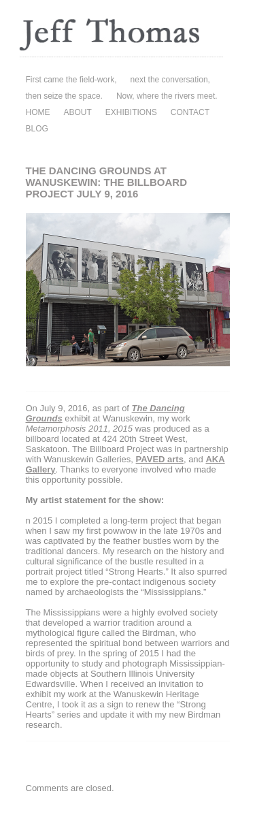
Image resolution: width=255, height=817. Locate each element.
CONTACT (190, 112)
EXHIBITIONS (131, 112)
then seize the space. (64, 96)
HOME (38, 112)
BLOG (37, 128)
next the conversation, (170, 79)
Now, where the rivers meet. (167, 96)
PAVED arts (160, 459)
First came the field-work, (71, 79)
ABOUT (78, 112)
